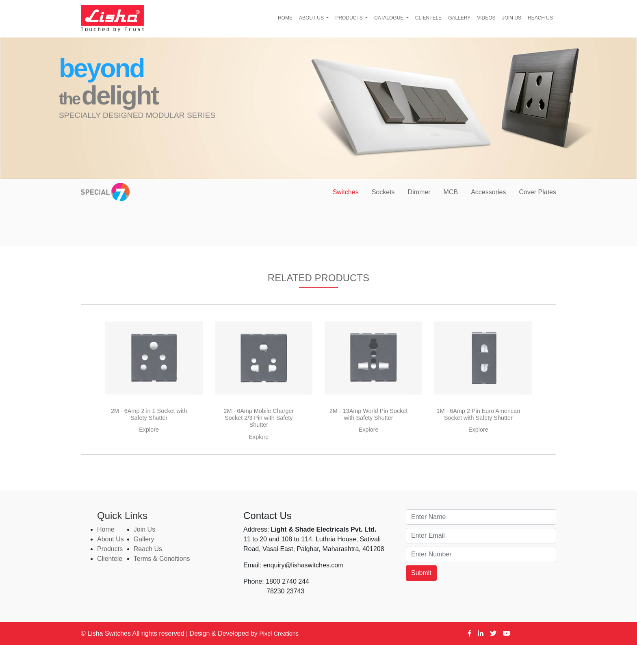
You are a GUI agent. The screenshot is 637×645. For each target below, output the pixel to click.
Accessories (488, 192)
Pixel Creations (279, 633)
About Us (312, 18)
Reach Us (540, 18)
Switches (346, 192)
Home (285, 18)
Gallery (459, 18)
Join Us (511, 18)
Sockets (383, 192)
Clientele (428, 18)
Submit (421, 572)
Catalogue (389, 18)
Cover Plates (537, 192)
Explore (149, 447)
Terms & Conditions (162, 558)
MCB (451, 192)
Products (349, 18)
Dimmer (419, 192)
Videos (486, 18)
